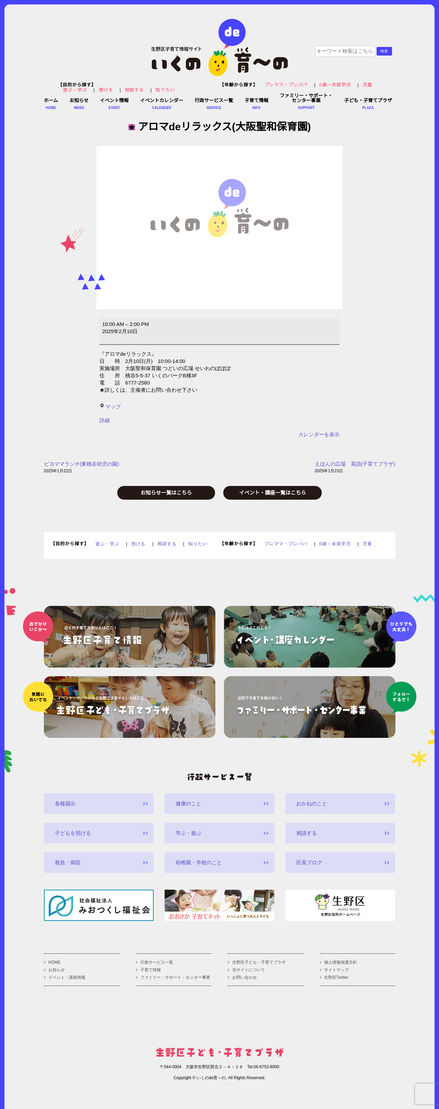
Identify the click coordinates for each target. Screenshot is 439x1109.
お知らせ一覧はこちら (166, 493)
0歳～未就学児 (335, 85)
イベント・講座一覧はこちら (272, 493)
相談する (134, 90)
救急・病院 (68, 862)
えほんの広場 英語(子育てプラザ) (355, 468)
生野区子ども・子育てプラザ (259, 962)
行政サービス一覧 (156, 962)
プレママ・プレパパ (286, 85)
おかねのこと (311, 803)
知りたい (165, 90)
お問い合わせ (244, 977)
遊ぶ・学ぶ (75, 90)
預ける (106, 90)
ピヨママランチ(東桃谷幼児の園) (81, 468)
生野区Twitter (336, 977)
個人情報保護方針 (340, 962)
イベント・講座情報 (66, 977)
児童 (367, 85)
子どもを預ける (73, 833)
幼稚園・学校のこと (199, 862)
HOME (54, 962)
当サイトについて (248, 970)
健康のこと (188, 803)
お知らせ (56, 970)
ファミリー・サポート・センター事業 (175, 977)
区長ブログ (309, 862)
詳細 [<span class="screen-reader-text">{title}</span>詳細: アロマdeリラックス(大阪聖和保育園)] (104, 420)
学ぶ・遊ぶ (188, 833)
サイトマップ (336, 970)
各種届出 (65, 803)
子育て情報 (150, 970)
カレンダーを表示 (319, 434)
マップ (110, 407)
